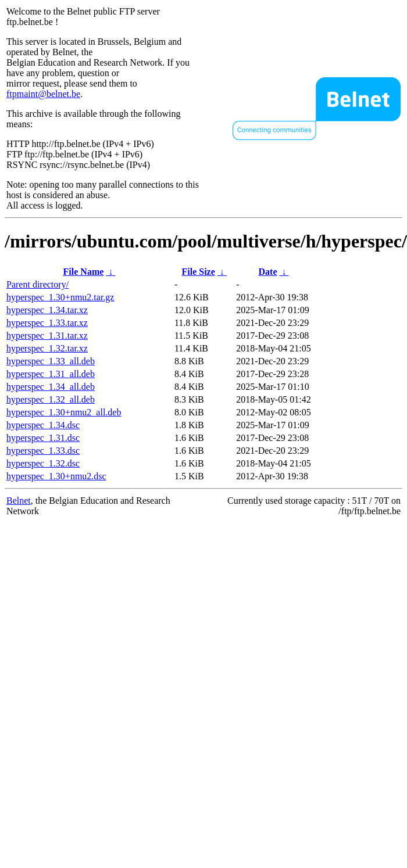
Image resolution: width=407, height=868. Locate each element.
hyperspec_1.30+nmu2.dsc (56, 476)
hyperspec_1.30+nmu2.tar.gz (60, 297)
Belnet (18, 500)
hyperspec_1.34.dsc (43, 425)
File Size (198, 272)
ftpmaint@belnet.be (43, 94)
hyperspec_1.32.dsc (43, 463)
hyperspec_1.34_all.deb (50, 387)
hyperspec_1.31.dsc (43, 438)
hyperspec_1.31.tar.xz (47, 335)
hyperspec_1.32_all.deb (50, 399)
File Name (83, 272)
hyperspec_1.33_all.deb (50, 361)
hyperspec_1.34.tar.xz (47, 310)
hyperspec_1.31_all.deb (50, 374)
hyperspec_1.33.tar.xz (47, 323)
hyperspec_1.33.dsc (43, 450)
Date (268, 272)
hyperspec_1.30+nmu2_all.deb (63, 412)
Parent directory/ (37, 284)
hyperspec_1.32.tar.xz (47, 348)
